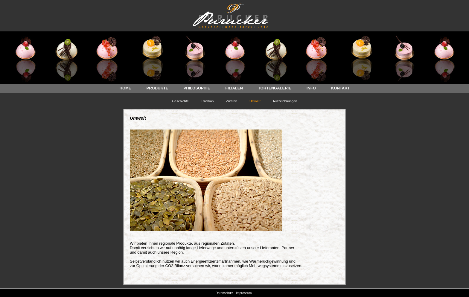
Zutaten (231, 101)
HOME (125, 88)
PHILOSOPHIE (196, 88)
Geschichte (180, 101)
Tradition (207, 101)
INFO (311, 88)
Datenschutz (225, 293)
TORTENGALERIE (274, 88)
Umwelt (255, 101)
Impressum (245, 293)
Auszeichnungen (285, 101)
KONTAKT (340, 88)
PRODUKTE (157, 88)
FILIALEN (234, 88)
